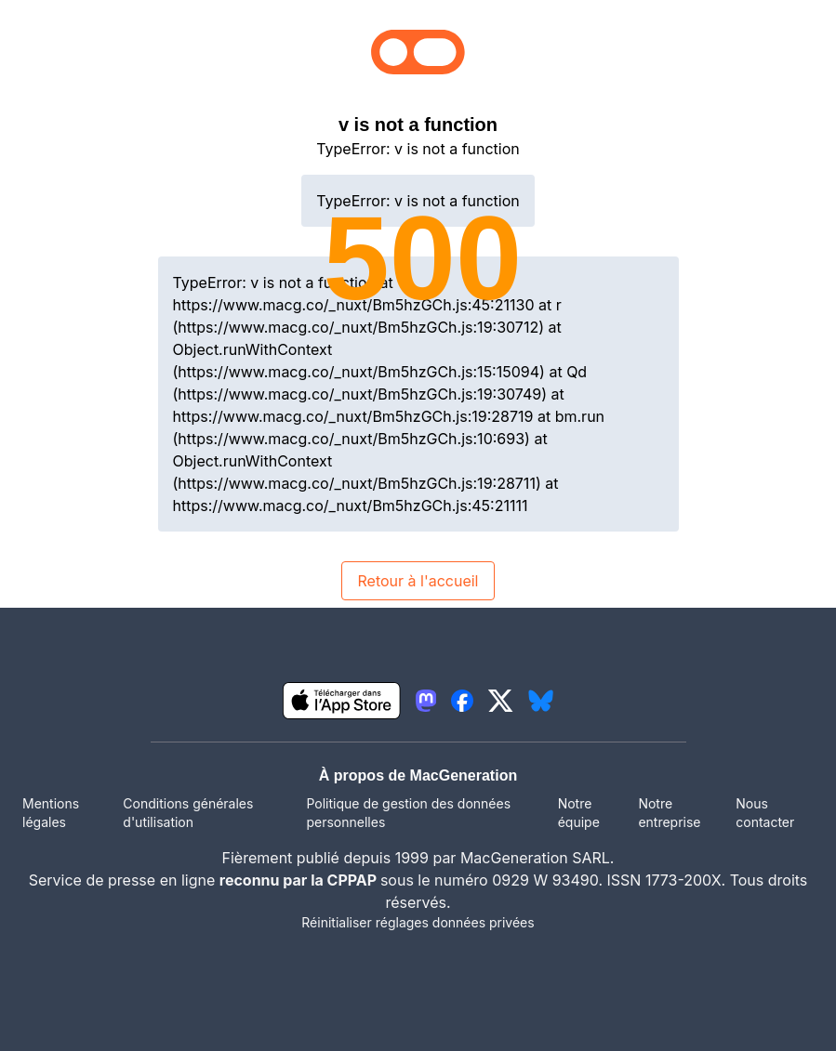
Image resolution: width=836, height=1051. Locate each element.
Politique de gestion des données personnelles (408, 812)
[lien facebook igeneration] (462, 701)
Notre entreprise (669, 812)
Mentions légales (50, 812)
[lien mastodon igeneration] (426, 701)
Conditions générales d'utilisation (188, 812)
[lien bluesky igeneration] (540, 701)
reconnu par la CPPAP (299, 880)
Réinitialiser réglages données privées (417, 922)
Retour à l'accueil (417, 580)
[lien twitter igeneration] (500, 701)
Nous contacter (765, 812)
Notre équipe (579, 812)
